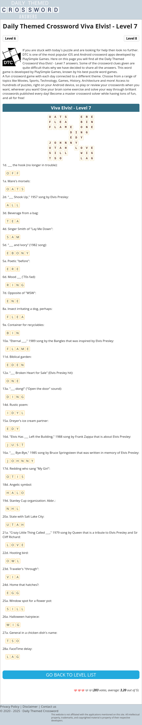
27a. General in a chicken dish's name (29, 633)
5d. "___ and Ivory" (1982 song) (24, 245)
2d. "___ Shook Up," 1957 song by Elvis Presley (35, 197)
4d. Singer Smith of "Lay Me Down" (27, 229)
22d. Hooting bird (15, 553)
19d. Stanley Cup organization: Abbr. (29, 500)
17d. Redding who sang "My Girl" (26, 468)
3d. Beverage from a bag (20, 213)
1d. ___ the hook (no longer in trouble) (30, 165)
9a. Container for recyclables (23, 325)
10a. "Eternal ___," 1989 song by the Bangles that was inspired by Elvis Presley (58, 341)
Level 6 (10, 38)
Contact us (48, 706)
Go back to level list (71, 675)
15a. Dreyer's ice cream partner (25, 421)
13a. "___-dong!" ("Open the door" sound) (32, 388)
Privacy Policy (9, 706)
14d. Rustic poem (15, 405)
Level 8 (131, 38)
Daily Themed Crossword (40, 711)
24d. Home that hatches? (20, 585)
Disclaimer (30, 706)
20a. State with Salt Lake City (23, 516)
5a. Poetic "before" (16, 261)
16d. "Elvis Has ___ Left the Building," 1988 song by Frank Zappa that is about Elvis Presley (66, 436)
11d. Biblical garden (17, 357)
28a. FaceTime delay (17, 649)
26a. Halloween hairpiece (21, 616)
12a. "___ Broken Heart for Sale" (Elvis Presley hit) (37, 373)
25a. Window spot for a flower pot (27, 601)
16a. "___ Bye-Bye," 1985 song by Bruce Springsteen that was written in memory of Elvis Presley (70, 453)
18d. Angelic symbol (17, 484)
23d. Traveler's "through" (20, 569)
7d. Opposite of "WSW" (19, 293)
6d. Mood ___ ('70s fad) (19, 277)
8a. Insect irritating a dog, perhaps (27, 309)
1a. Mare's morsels (16, 181)
